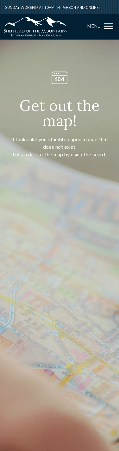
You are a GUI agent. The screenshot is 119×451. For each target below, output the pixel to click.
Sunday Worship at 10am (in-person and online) (52, 7)
